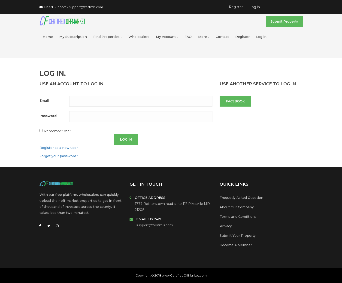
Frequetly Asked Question (241, 198)
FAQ (188, 37)
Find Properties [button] (107, 37)
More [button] (203, 37)
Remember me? (57, 131)
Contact (222, 37)
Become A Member (236, 245)
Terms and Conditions (238, 217)
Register (236, 7)
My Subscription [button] (73, 37)
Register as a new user (58, 148)
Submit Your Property (238, 236)
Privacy (226, 226)
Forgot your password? (58, 156)
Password (48, 116)
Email (44, 100)
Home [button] (48, 37)
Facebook (235, 101)
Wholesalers (138, 37)
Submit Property (284, 21)
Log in (255, 7)
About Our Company (237, 207)
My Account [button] (167, 37)
